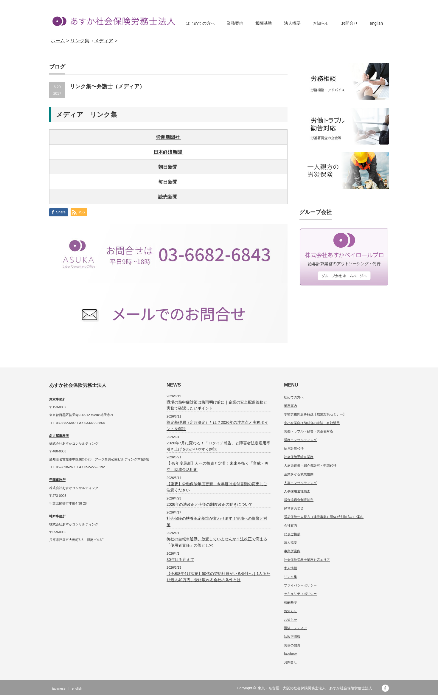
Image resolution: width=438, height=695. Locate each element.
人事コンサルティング (300, 483)
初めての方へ (294, 397)
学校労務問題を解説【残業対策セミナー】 (315, 414)
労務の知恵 (292, 645)
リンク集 (290, 576)
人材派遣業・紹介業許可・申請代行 (310, 465)
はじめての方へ (200, 23)
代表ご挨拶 (292, 534)
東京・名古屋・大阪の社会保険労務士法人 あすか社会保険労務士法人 (317, 688)
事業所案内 (292, 551)
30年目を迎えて (180, 559)
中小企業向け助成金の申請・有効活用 (312, 423)
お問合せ (349, 23)
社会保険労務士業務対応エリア (307, 559)
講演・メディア (295, 628)
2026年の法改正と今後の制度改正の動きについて (210, 504)
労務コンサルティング (300, 440)
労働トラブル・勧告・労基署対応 (308, 431)
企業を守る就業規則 (298, 474)
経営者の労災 (294, 508)
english (376, 23)
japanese (59, 688)
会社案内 (290, 525)
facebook (290, 653)
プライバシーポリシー (300, 585)
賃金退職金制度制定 (298, 500)
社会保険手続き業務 (298, 457)
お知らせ (321, 23)
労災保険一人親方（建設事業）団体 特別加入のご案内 (324, 517)
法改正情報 (292, 636)
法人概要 (292, 23)
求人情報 (290, 568)
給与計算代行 (294, 448)
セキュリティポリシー (300, 593)
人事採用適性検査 (297, 491)
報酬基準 (263, 23)
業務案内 (235, 23)
